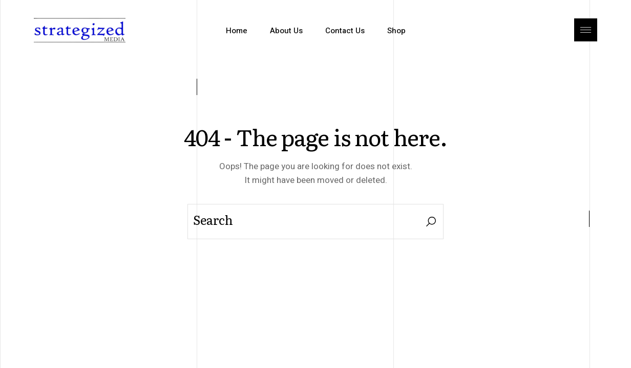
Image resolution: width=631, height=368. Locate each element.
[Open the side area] (585, 30)
